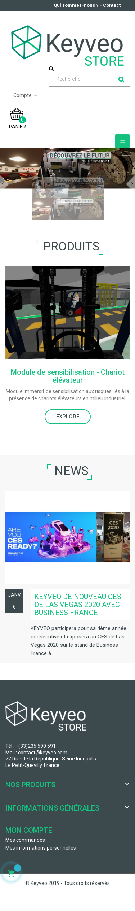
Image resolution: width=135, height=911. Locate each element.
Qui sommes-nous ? (76, 5)
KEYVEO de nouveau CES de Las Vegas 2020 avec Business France (77, 604)
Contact (112, 5)
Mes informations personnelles (40, 848)
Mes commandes (25, 840)
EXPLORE (67, 416)
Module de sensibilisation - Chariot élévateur (68, 376)
